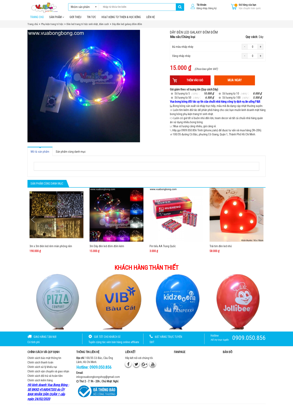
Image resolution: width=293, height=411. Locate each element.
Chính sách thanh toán (40, 365)
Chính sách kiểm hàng (40, 383)
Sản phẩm (56, 20)
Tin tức (91, 20)
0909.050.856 (101, 370)
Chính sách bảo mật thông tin (44, 361)
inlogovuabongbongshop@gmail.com (98, 380)
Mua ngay (234, 83)
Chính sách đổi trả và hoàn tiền (45, 379)
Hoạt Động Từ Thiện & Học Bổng (121, 20)
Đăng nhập (202, 8)
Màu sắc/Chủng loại (216, 40)
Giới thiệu (75, 20)
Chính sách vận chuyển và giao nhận (48, 374)
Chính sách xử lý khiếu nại (42, 370)
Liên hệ (150, 20)
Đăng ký (212, 8)
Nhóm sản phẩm (83, 7)
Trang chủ (37, 20)
